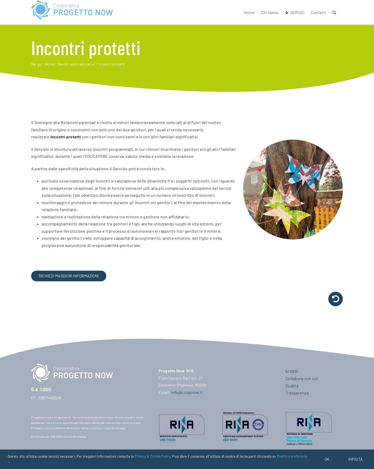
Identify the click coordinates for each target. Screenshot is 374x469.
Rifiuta (355, 459)
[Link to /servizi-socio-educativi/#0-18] (335, 299)
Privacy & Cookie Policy (152, 456)
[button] (334, 12)
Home (49, 64)
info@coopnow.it (187, 392)
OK (327, 459)
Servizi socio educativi (76, 64)
